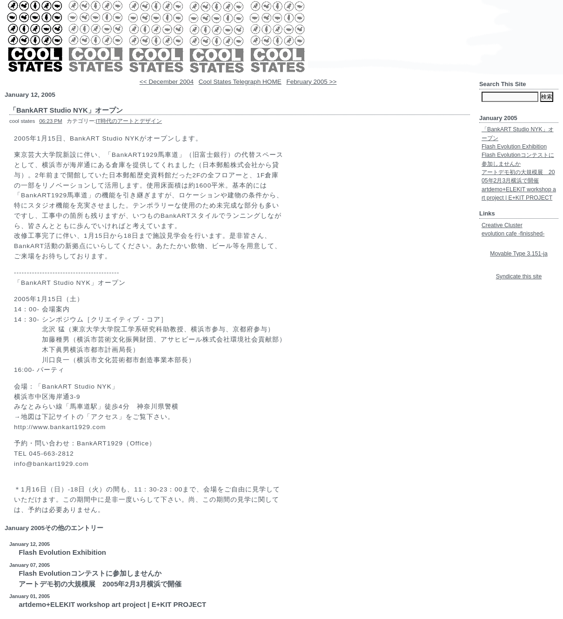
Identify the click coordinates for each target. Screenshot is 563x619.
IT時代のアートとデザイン (129, 121)
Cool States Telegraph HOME (240, 81)
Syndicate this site (519, 276)
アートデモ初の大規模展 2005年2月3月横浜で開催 (100, 584)
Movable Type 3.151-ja (519, 253)
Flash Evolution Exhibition (62, 552)
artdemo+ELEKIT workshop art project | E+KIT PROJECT (112, 604)
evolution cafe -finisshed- (513, 233)
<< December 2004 (167, 81)
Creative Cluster (502, 225)
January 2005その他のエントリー (54, 528)
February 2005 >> (311, 81)
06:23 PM (50, 121)
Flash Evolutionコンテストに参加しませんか (90, 573)
